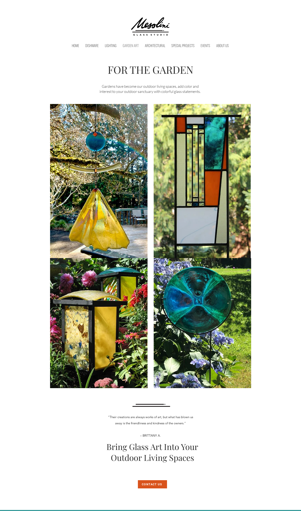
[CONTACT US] (152, 484)
